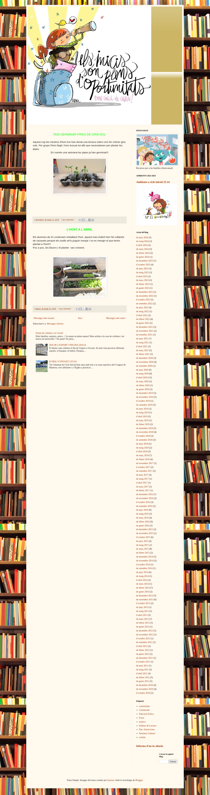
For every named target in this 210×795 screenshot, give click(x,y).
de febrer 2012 (143, 650)
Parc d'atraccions (147, 729)
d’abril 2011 (141, 673)
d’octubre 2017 (143, 467)
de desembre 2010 (144, 685)
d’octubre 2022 (143, 299)
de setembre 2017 (144, 471)
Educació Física (146, 714)
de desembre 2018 (144, 428)
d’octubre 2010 (143, 693)
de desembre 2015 (144, 529)
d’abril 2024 (141, 245)
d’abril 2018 (141, 451)
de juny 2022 (142, 307)
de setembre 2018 (144, 440)
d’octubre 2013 (143, 603)
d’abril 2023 (141, 276)
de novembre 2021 (144, 331)
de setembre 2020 (144, 366)
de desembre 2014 (144, 556)
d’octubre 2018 (143, 436)
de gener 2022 (142, 323)
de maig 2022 (142, 311)
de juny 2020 (142, 370)
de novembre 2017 (144, 463)
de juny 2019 (142, 409)
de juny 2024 (142, 237)
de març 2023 (142, 280)
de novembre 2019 (144, 397)
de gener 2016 (142, 525)
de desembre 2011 (144, 658)
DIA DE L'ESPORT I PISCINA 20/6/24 (67, 345)
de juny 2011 (142, 665)
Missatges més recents (44, 318)
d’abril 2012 (141, 646)
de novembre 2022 (144, 296)
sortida (142, 737)
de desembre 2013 (144, 595)
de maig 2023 (142, 272)
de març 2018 (142, 455)
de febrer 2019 (143, 424)
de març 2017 (142, 486)
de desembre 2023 (144, 260)
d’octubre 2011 (143, 662)
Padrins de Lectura (147, 725)
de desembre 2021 (144, 327)
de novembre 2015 (144, 533)
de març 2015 (142, 549)
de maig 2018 (142, 448)
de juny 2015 (142, 541)
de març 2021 (142, 350)
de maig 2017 (142, 479)
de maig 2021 (142, 342)
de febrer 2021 (143, 354)
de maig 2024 (142, 241)
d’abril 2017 (141, 483)
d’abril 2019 (141, 416)
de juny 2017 (142, 475)
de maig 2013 (142, 611)
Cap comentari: (68, 220)
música (142, 722)
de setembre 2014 (144, 568)
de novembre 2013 (144, 599)
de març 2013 (142, 619)
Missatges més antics (116, 318)
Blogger (139, 780)
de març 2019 (142, 420)
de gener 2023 (142, 288)
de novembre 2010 (144, 689)
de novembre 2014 (144, 560)
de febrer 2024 (143, 253)
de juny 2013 (142, 607)
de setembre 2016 (144, 506)
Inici (80, 318)
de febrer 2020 (143, 385)
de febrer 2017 (143, 490)
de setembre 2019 (144, 405)
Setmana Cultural (147, 733)
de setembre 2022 (144, 303)
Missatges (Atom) (55, 323)
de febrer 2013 (143, 623)
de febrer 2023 (143, 284)
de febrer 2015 (143, 553)
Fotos (141, 718)
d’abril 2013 (141, 615)
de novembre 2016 (144, 498)
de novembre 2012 (144, 634)
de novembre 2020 (144, 362)
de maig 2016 (142, 514)
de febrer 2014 (143, 588)
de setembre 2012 (144, 642)
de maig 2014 (142, 576)
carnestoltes (144, 706)
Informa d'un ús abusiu (149, 746)
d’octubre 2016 (143, 502)
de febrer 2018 (143, 459)
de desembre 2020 (144, 358)
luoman (110, 780)
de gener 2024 (142, 257)
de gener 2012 (142, 654)
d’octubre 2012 (143, 638)
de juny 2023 (142, 268)
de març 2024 (142, 249)
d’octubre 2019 (143, 401)
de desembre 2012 (144, 630)
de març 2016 (142, 518)
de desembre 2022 (144, 292)
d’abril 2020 (141, 377)
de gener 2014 (142, 591)
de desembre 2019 (144, 393)
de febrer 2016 (143, 521)
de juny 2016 (142, 510)
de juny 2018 (142, 444)
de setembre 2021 (144, 334)
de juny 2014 (142, 572)
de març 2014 (142, 584)
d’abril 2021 (141, 346)
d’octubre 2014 (143, 564)
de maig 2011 (142, 669)
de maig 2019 (142, 412)
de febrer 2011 (142, 677)
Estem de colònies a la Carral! (49, 333)
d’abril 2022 (141, 315)
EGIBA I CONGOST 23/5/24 (62, 361)
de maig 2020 (142, 373)
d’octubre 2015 (143, 537)
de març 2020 (142, 381)
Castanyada (144, 710)
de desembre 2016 (144, 494)
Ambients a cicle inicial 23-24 (153, 182)
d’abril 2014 (141, 580)
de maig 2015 (142, 545)
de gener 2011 (142, 681)
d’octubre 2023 (143, 264)
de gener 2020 (142, 389)
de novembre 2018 (144, 432)
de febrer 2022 (143, 319)
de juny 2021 (142, 338)
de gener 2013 (142, 626)
